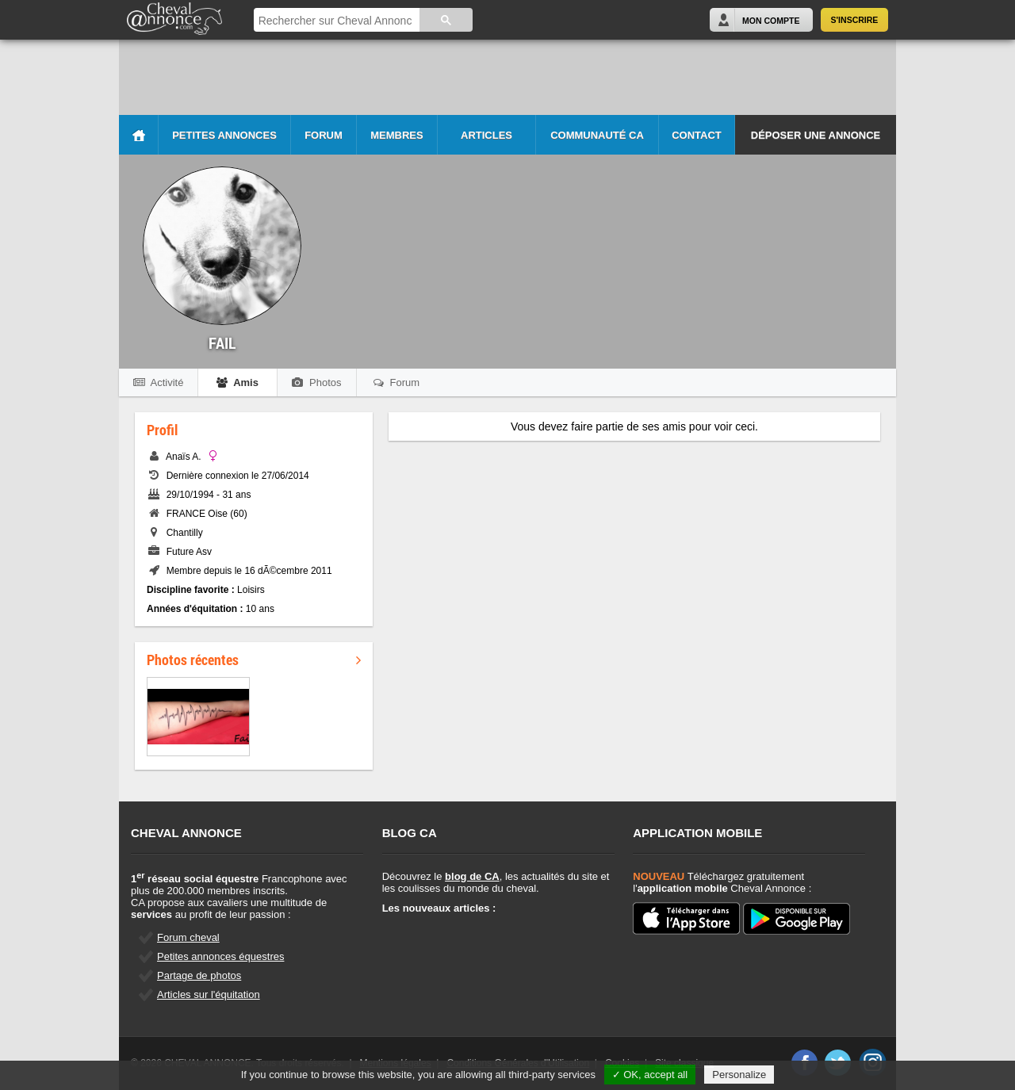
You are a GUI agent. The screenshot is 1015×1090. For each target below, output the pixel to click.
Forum (323, 135)
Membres (396, 135)
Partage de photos (199, 975)
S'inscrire (855, 20)
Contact (697, 135)
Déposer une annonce (815, 135)
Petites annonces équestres (220, 956)
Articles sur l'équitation (208, 994)
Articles (486, 135)
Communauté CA (597, 135)
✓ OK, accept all (650, 1074)
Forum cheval (188, 937)
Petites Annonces (224, 135)
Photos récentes (254, 659)
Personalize (739, 1074)
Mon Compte (770, 20)
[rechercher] (335, 21)
